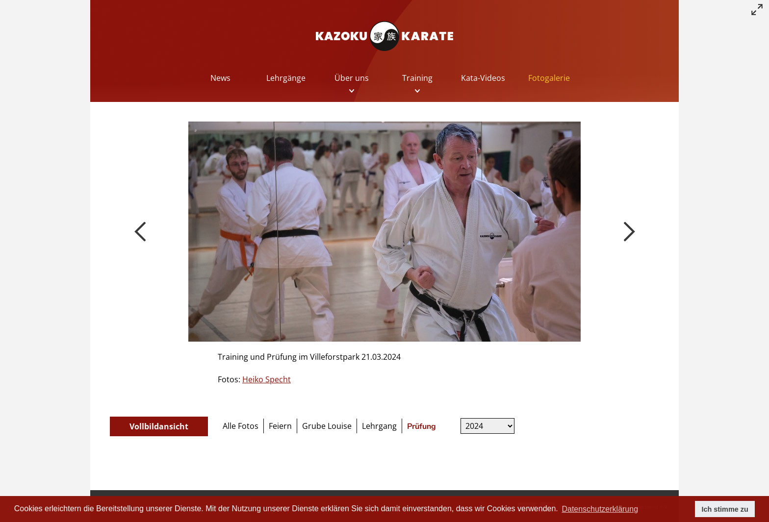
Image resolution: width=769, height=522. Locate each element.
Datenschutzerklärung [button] (600, 509)
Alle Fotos (240, 426)
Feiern (280, 426)
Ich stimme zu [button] (725, 509)
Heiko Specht (266, 379)
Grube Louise (327, 426)
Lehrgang (379, 426)
